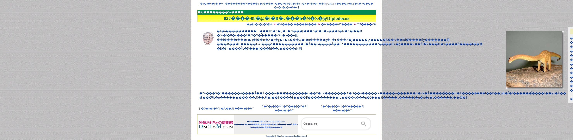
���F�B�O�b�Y (287, 3)
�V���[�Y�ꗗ (294, 106)
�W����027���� (336, 24)
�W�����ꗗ (352, 106)
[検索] (336, 124)
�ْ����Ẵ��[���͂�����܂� (266, 127)
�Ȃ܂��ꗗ (227, 108)
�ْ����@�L (343, 3)
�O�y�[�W (210, 108)
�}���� (266, 3)
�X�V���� (363, 3)
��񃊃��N (322, 3)
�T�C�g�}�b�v (285, 7)
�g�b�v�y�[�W (211, 3)
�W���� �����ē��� (297, 24)
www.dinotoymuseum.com (274, 121)
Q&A (330, 3)
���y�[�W (243, 108)
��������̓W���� (241, 3)
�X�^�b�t (309, 3)
